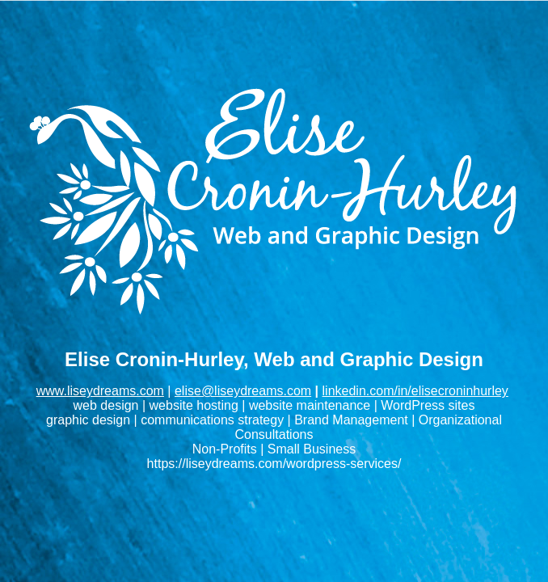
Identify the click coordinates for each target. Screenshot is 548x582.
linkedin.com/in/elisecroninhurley (415, 391)
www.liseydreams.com (100, 391)
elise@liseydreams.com (243, 391)
